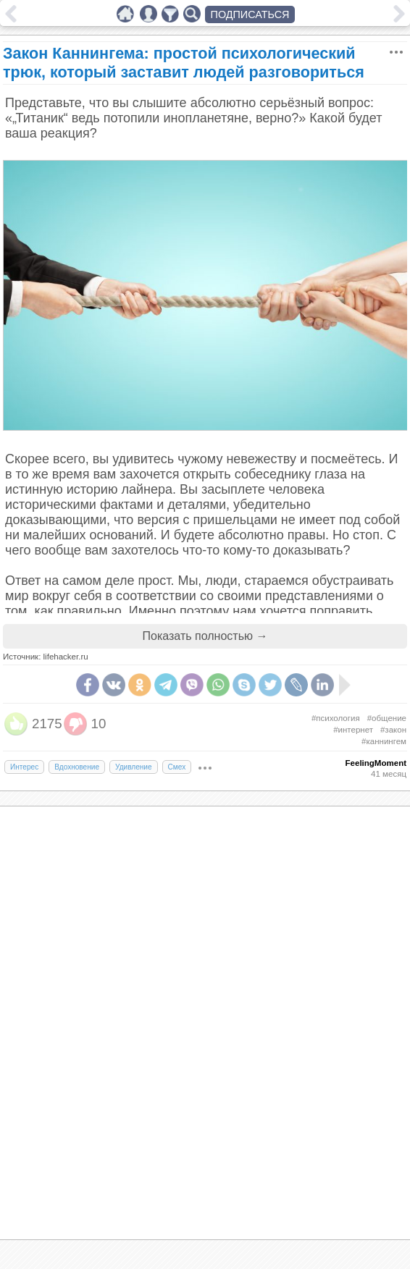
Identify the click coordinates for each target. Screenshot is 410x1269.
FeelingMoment (376, 763)
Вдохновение (76, 767)
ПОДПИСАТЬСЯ (250, 14)
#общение (386, 718)
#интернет (353, 729)
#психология (335, 718)
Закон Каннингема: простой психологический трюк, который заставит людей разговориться (183, 62)
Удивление (133, 767)
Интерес (24, 767)
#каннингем (383, 741)
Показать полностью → (205, 636)
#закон (393, 729)
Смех (177, 767)
